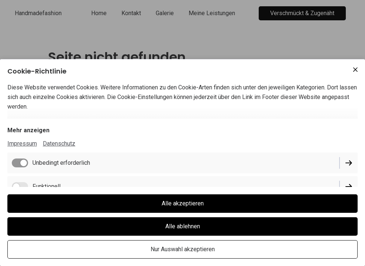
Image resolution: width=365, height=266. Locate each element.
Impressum (22, 143)
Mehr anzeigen (28, 130)
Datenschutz (59, 143)
